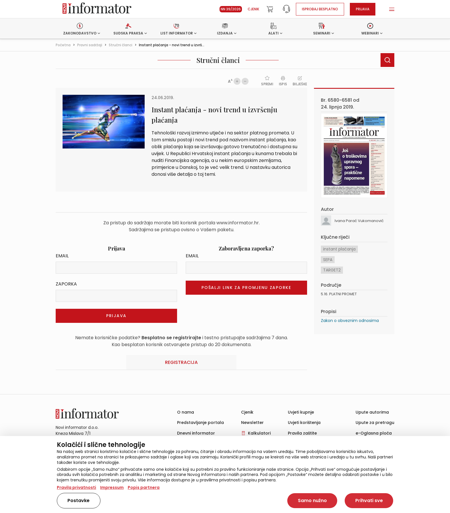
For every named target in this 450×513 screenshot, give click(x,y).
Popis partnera (144, 487)
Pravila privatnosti (76, 487)
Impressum (112, 487)
